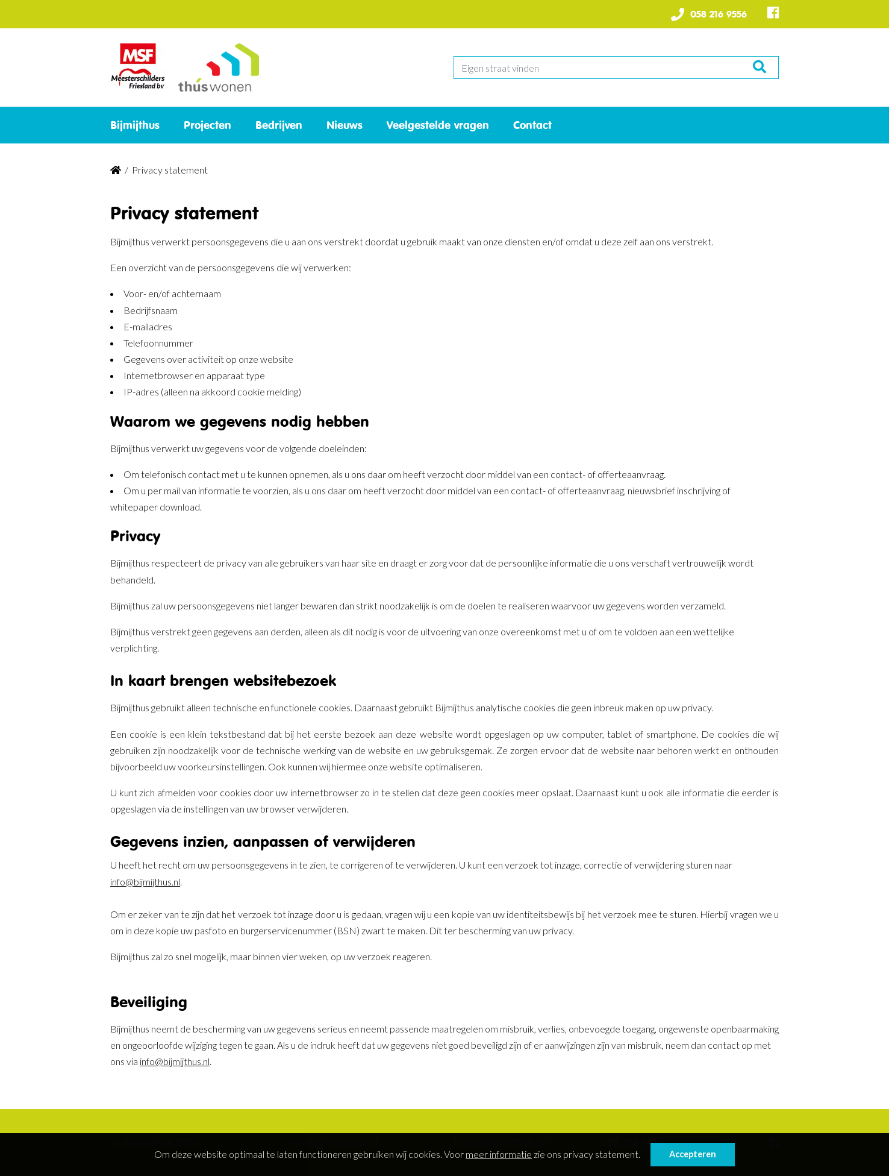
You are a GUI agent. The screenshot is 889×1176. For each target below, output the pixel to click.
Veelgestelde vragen (438, 124)
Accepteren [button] (692, 1154)
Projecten (207, 124)
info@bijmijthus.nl (145, 881)
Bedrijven (278, 124)
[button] (644, 1156)
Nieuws (344, 124)
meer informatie (499, 1154)
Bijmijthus (135, 124)
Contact (532, 124)
